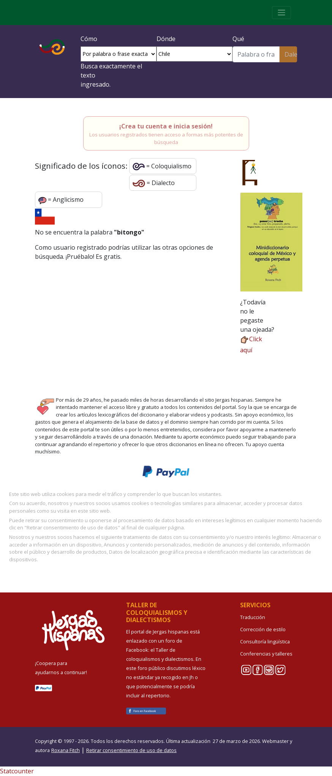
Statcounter (17, 771)
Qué (238, 39)
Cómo (89, 39)
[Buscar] (256, 54)
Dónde (166, 39)
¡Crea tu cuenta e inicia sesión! (166, 126)
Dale (291, 54)
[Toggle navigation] (281, 12)
